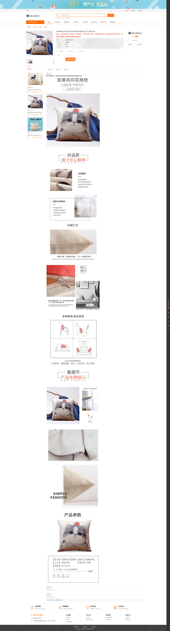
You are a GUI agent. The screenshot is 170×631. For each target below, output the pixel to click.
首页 (49, 22)
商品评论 (58, 69)
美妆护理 (94, 22)
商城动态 (112, 22)
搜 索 (111, 15)
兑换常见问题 (89, 619)
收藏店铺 (140, 44)
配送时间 (128, 619)
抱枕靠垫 (46, 27)
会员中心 (127, 10)
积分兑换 (70, 59)
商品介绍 (50, 69)
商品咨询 (66, 69)
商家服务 (140, 10)
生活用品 (76, 22)
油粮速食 (66, 22)
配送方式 (128, 617)
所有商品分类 (32, 22)
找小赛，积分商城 (65, 18)
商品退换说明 (109, 617)
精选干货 (103, 22)
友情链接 (94, 626)
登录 (28, 10)
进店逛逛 (130, 44)
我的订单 (133, 10)
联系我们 (76, 626)
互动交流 (68, 619)
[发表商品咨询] (50, 600)
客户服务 (85, 626)
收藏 (29, 66)
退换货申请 (108, 619)
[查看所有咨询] (59, 600)
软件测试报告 (69, 621)
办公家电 (85, 22)
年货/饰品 (57, 22)
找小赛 (133, 36)
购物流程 (68, 617)
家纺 (40, 27)
